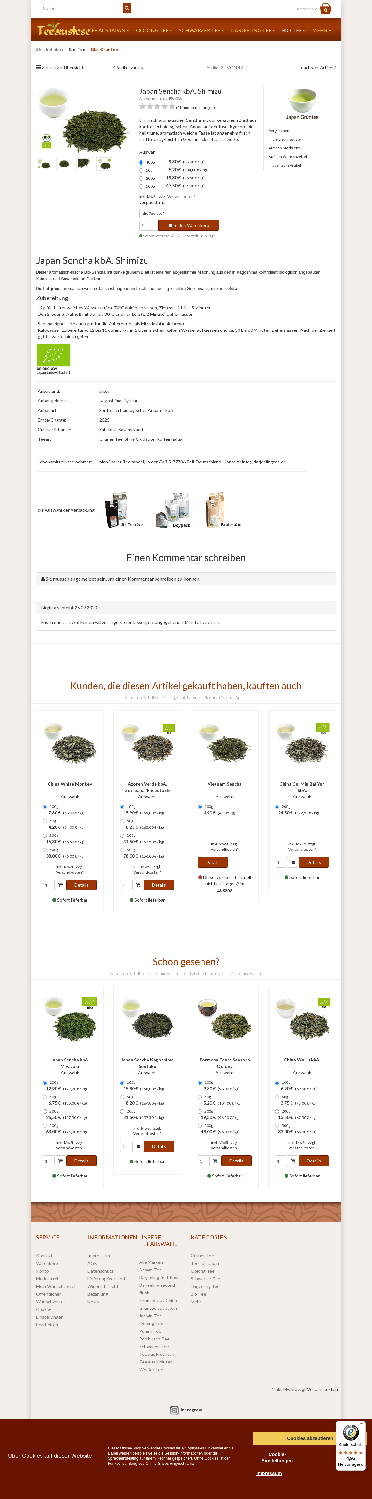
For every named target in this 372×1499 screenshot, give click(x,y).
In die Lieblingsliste (285, 139)
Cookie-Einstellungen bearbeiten (50, 1317)
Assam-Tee (150, 1269)
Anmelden (307, 8)
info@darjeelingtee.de (264, 461)
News (93, 1301)
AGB (92, 1263)
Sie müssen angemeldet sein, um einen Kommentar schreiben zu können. (123, 579)
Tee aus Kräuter (155, 1361)
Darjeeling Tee (253, 30)
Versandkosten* (181, 196)
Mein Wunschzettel (55, 1286)
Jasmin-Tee (150, 1315)
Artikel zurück (130, 67)
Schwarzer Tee (201, 30)
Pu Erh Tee (150, 1331)
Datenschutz (100, 1271)
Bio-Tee (294, 30)
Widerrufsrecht (102, 1286)
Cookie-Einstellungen (277, 1457)
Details (81, 885)
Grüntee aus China (158, 1300)
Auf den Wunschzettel (288, 156)
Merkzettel (47, 1278)
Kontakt (44, 1255)
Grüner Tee (202, 1255)
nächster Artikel (317, 67)
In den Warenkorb (188, 225)
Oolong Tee (154, 30)
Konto (42, 1271)
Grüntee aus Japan (158, 1308)
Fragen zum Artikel (285, 165)
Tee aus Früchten (156, 1354)
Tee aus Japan (109, 30)
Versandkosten (322, 1389)
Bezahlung (97, 1294)
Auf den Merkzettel (285, 147)
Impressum (98, 1255)
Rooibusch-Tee (154, 1338)
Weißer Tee (151, 1369)
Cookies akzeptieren (310, 1438)
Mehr (321, 30)
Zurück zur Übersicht (63, 67)
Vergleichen (279, 130)
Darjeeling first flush (159, 1277)
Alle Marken (151, 1262)
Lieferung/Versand (106, 1278)
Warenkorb (47, 1263)
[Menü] (362, 1425)
